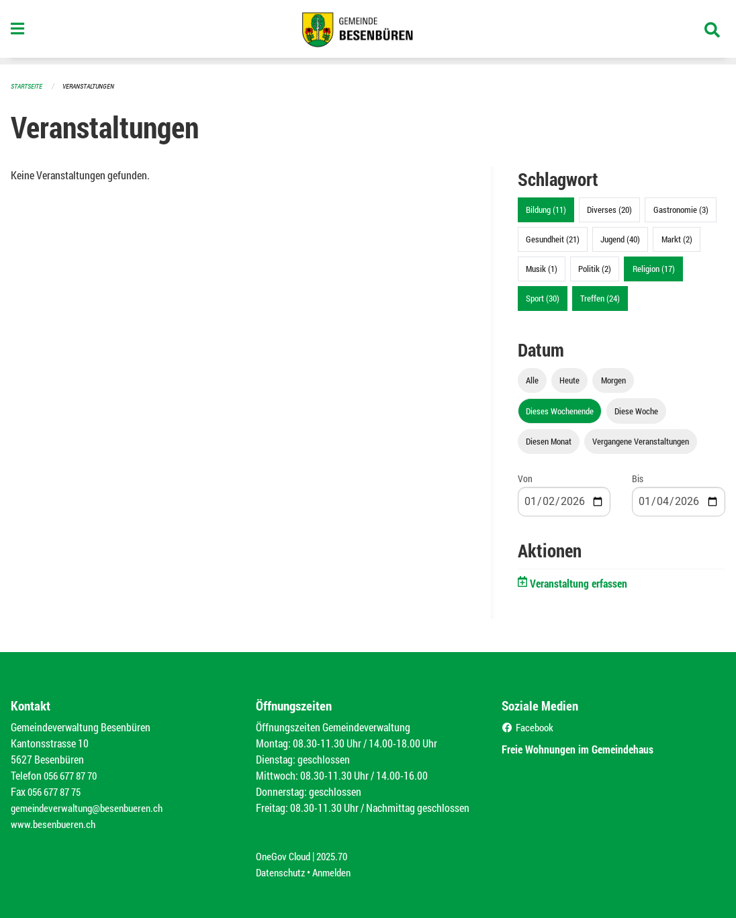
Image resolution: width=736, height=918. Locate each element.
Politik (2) (594, 268)
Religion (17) (654, 268)
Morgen (613, 380)
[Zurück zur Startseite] (368, 32)
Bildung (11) (546, 209)
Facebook (529, 727)
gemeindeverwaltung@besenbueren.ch (92, 807)
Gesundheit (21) (553, 239)
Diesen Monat (548, 441)
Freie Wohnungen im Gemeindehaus (591, 748)
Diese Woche (636, 411)
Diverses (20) (609, 209)
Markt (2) (676, 239)
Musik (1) (541, 268)
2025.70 (337, 856)
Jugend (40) (620, 239)
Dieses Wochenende (560, 411)
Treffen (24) (600, 298)
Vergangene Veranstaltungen (640, 441)
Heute (569, 380)
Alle (532, 380)
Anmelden (337, 872)
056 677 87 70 (73, 775)
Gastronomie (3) (680, 209)
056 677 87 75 (57, 791)
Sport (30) (542, 298)
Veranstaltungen (94, 86)
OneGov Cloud (285, 856)
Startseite (28, 86)
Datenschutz (282, 872)
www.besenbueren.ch (55, 824)
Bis (637, 478)
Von (525, 478)
